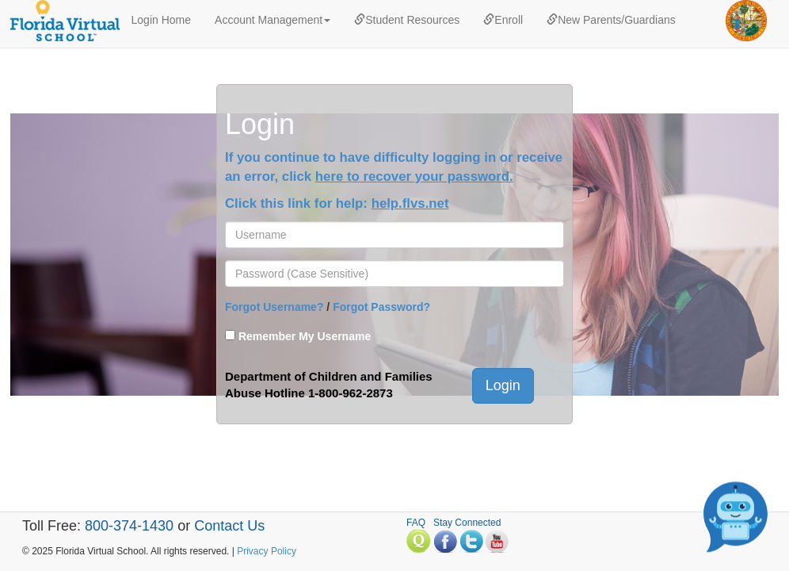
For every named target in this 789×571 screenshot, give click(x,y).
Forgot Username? (274, 307)
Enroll (503, 19)
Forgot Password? (381, 307)
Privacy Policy (266, 551)
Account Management (272, 19)
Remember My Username (304, 336)
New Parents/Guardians (611, 19)
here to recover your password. (414, 176)
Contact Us (229, 526)
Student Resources (406, 19)
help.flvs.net (410, 203)
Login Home (162, 19)
